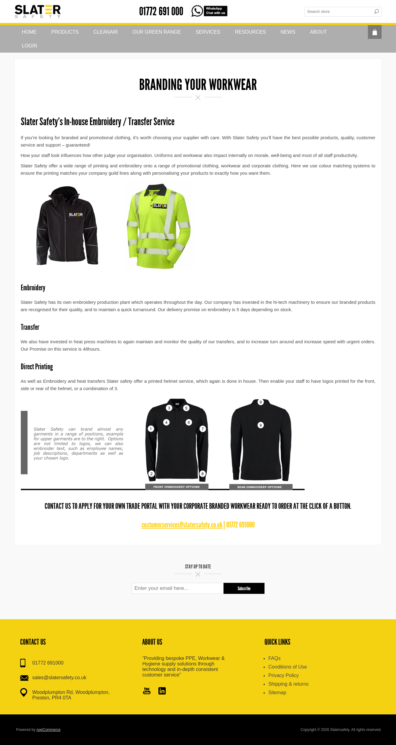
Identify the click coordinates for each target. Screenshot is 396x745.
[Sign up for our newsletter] (178, 588)
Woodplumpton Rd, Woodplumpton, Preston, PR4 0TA (71, 695)
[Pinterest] (162, 691)
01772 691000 (48, 662)
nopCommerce (48, 730)
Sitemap (277, 692)
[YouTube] (146, 691)
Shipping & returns (288, 684)
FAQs (274, 658)
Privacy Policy (283, 675)
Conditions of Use (287, 666)
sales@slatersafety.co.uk (59, 677)
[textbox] (338, 12)
